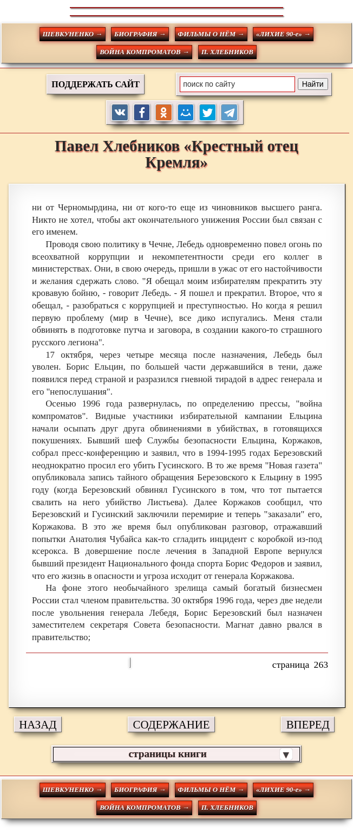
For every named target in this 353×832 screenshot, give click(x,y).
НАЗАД (37, 724)
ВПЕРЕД (308, 724)
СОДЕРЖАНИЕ (171, 724)
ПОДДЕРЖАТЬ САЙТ (95, 84)
